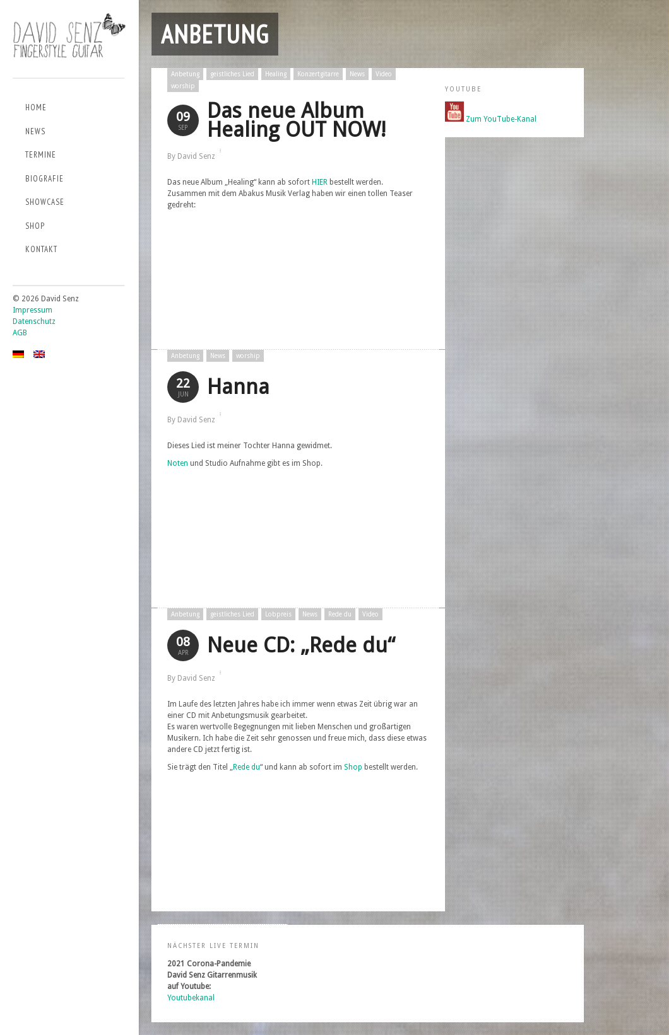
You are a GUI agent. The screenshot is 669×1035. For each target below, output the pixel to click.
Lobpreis (278, 614)
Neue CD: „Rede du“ (301, 645)
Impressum (32, 310)
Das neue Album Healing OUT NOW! (296, 120)
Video (384, 74)
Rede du (340, 614)
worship (183, 86)
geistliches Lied (232, 74)
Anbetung (185, 74)
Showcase (44, 202)
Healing (276, 74)
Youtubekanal (191, 997)
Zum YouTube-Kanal (501, 119)
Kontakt (41, 249)
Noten (177, 463)
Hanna (238, 386)
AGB (20, 332)
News (35, 131)
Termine (40, 154)
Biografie (44, 178)
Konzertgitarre (318, 74)
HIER (320, 182)
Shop (35, 226)
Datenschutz (34, 321)
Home (36, 107)
